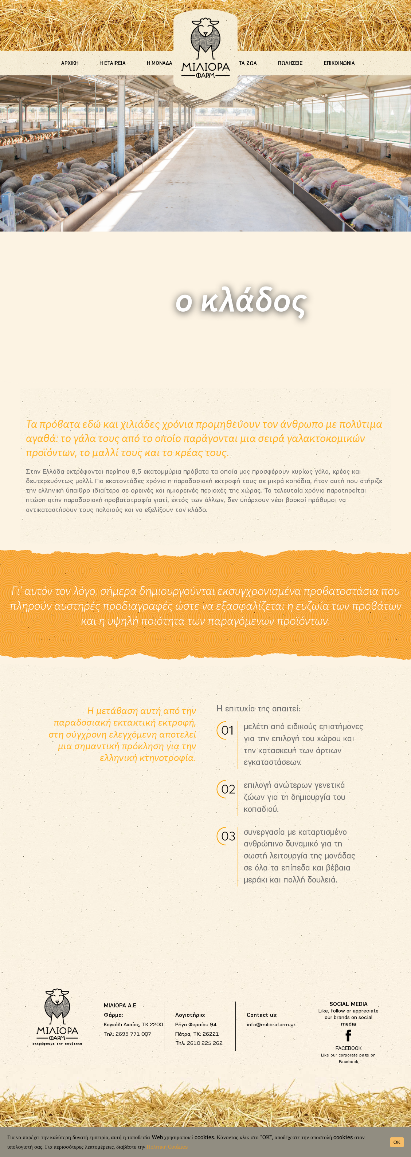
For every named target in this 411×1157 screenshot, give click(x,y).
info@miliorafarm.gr (271, 1025)
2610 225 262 (205, 1043)
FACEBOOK (348, 1048)
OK (397, 1142)
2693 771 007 (133, 1034)
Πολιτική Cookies (167, 1146)
